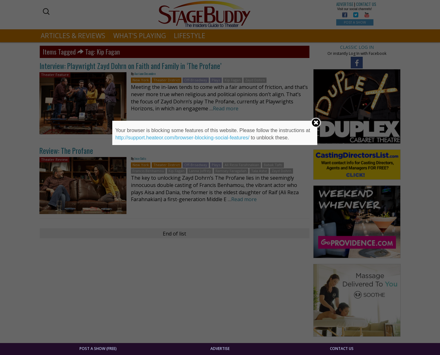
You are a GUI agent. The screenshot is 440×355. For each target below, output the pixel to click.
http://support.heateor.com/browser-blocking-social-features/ (182, 137)
